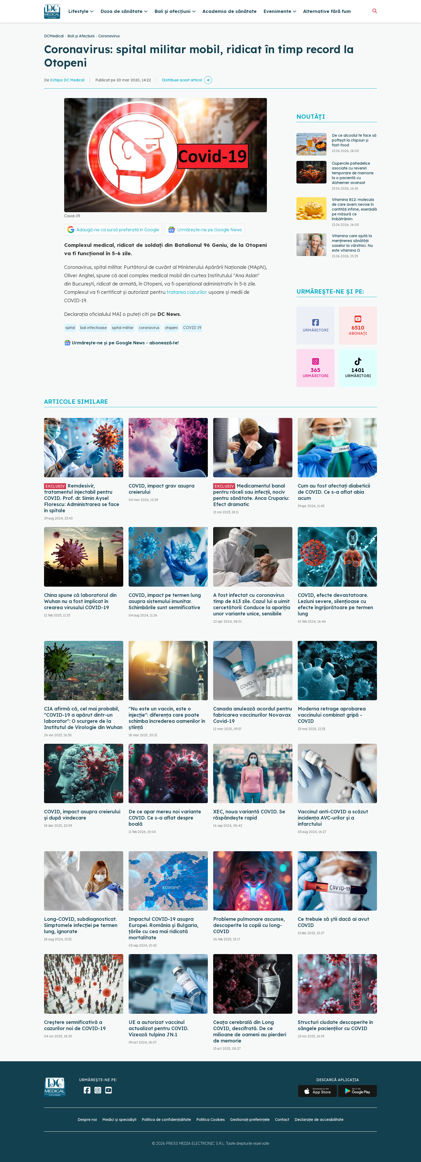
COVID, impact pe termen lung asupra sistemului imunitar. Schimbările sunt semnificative (165, 601)
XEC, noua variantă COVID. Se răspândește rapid (249, 815)
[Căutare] (374, 11)
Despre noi (87, 1119)
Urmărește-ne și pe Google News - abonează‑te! (125, 342)
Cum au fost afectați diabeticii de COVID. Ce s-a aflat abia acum (334, 492)
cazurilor (197, 292)
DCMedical (54, 36)
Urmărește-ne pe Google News (209, 229)
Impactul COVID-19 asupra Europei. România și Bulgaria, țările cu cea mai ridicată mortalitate (163, 928)
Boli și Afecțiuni (81, 36)
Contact (282, 1119)
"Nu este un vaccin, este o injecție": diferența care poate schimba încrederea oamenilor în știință (167, 718)
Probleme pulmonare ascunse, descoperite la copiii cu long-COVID (249, 925)
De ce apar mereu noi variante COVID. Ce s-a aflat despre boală (165, 818)
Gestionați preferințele (250, 1119)
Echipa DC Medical (67, 80)
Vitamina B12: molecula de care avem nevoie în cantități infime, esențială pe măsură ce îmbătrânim (354, 209)
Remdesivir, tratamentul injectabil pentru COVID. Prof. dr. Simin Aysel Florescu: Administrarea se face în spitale (81, 498)
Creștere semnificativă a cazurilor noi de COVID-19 (75, 1025)
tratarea (176, 292)
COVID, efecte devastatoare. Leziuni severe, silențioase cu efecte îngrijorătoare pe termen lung (335, 604)
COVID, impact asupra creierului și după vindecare (82, 815)
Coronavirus (109, 36)
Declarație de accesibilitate (319, 1119)
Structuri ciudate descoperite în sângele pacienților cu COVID (335, 1025)
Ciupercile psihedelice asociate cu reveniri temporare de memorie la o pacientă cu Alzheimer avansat (352, 173)
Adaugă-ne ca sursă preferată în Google (118, 229)
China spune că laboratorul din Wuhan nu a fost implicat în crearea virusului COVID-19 (80, 601)
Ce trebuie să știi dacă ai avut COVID (333, 922)
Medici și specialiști (119, 1119)
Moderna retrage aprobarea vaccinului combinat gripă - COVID (332, 715)
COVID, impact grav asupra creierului (161, 489)
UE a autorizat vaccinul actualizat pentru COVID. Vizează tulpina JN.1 (158, 1028)
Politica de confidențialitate (166, 1119)
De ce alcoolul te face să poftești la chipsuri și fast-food (354, 140)
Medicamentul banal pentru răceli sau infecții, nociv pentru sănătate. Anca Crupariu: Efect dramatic (251, 495)
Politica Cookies (210, 1119)
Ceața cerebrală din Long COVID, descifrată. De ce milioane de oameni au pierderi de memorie (249, 1031)
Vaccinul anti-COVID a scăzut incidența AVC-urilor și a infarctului (333, 818)
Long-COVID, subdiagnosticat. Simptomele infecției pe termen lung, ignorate (80, 925)
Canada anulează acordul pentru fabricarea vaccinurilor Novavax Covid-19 (252, 715)
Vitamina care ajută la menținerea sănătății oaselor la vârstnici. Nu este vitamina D (352, 243)
